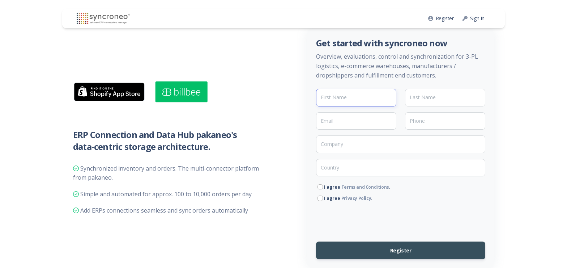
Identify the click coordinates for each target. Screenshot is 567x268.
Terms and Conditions (365, 187)
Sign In (473, 18)
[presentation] (371, 219)
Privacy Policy (356, 198)
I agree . (354, 187)
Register (441, 18)
